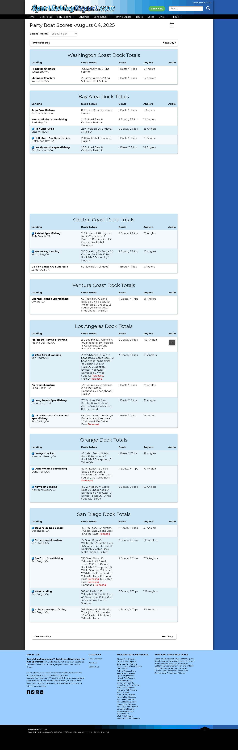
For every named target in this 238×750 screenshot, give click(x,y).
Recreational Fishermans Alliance (170, 673)
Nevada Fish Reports (126, 697)
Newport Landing (46, 486)
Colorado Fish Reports (127, 664)
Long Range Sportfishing (128, 685)
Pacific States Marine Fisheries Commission (174, 661)
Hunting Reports (124, 680)
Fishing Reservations (126, 671)
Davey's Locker (44, 453)
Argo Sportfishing (43, 110)
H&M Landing (43, 591)
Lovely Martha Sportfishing (52, 147)
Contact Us (94, 667)
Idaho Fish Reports (125, 683)
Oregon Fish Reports (126, 704)
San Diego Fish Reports (127, 706)
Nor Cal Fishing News (126, 702)
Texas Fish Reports (125, 711)
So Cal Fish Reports (125, 709)
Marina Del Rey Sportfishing (49, 339)
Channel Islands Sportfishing (50, 298)
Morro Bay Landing (47, 251)
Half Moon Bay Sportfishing (52, 138)
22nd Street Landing (48, 354)
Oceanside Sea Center (49, 527)
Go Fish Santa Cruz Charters (50, 266)
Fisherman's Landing (48, 540)
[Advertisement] (104, 185)
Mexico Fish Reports (126, 687)
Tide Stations (123, 713)
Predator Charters (43, 68)
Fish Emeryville (44, 128)
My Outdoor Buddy (126, 694)
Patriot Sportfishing (48, 233)
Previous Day (41, 42)
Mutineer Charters (43, 77)
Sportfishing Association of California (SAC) (174, 659)
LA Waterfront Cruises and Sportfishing (50, 417)
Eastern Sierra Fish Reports (129, 666)
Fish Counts (122, 668)
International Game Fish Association (171, 663)
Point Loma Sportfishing (50, 609)
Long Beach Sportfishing (51, 400)
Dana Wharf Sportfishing (51, 468)
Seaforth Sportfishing (49, 558)
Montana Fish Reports (127, 690)
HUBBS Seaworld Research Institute (171, 668)
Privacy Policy (95, 659)
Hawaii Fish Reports (126, 678)
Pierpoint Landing (43, 384)
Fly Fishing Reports (125, 675)
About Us (93, 663)
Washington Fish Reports (128, 718)
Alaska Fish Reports (126, 659)
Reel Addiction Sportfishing (49, 119)
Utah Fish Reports (125, 716)
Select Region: (39, 33)
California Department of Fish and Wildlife (174, 666)
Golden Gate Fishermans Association (171, 670)
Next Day (169, 42)
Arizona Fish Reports (126, 661)
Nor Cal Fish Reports (126, 699)
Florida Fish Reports (126, 673)
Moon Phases (123, 692)
